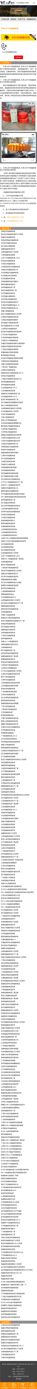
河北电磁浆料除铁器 (8, 815)
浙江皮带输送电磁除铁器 (9, 697)
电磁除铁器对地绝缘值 (9, 1311)
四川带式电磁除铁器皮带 (9, 576)
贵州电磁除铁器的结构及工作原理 (13, 981)
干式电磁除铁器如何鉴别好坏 (11, 1187)
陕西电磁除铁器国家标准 (9, 936)
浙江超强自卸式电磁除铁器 (10, 479)
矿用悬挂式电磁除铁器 (9, 1128)
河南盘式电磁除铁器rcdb (9, 269)
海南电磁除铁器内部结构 (9, 1057)
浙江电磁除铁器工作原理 (9, 798)
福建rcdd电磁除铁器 (8, 745)
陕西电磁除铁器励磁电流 (9, 747)
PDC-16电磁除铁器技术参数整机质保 (14, 1172)
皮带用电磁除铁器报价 (9, 1314)
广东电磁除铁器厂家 (8, 1231)
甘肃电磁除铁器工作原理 (9, 922)
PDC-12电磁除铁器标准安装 (10, 907)
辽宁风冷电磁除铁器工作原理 (11, 671)
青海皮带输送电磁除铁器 (9, 240)
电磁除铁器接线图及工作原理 (11, 1264)
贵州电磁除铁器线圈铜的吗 (10, 1063)
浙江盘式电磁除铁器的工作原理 (12, 1348)
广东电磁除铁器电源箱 (9, 691)
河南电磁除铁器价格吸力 (9, 281)
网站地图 (18, 1379)
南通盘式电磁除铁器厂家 (9, 1334)
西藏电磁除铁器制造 (8, 606)
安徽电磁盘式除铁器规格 (9, 352)
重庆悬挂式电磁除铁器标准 (10, 426)
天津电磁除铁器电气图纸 (9, 818)
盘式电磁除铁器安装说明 (9, 1217)
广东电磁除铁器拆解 (8, 1060)
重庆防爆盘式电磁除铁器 (9, 491)
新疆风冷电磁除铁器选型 (9, 585)
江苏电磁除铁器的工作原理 (10, 836)
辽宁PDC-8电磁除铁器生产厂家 (12, 482)
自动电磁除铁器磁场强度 (9, 1287)
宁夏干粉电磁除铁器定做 (9, 718)
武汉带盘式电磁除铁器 (9, 299)
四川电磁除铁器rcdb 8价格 (10, 326)
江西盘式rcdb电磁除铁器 (9, 340)
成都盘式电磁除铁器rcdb (9, 488)
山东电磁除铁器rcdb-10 (9, 388)
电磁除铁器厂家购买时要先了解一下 (13, 1285)
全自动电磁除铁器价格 (9, 1208)
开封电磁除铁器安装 (8, 730)
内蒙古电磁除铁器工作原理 (15, 217)
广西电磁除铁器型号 (8, 989)
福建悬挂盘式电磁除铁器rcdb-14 (12, 373)
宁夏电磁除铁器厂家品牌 (9, 978)
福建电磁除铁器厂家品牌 (9, 656)
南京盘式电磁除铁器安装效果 (11, 331)
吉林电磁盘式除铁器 (8, 880)
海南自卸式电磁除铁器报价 (10, 1137)
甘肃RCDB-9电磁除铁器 (9, 1158)
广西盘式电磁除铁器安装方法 (11, 379)
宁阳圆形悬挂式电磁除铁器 (10, 1299)
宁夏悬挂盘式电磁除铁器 (9, 361)
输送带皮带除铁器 (7, 1193)
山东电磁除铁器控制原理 (9, 1084)
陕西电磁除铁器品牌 (8, 1331)
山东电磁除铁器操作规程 (9, 686)
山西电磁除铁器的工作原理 (10, 600)
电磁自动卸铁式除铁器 (9, 1258)
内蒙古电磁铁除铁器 (8, 821)
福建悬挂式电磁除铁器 (9, 1016)
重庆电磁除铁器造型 (8, 777)
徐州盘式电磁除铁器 (8, 261)
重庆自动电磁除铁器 (8, 868)
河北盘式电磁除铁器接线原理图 (12, 358)
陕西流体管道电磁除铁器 (9, 609)
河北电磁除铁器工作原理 (9, 411)
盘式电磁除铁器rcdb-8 (8, 1190)
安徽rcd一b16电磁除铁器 (9, 641)
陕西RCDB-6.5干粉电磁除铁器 (11, 1155)
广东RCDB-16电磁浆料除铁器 (11, 1143)
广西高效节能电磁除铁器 (9, 568)
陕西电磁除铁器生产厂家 (9, 954)
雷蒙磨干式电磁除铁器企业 (10, 1223)
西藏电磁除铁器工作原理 (9, 1010)
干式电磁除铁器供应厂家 (9, 1226)
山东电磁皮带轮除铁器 (9, 1043)
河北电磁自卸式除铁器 (9, 275)
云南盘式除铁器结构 (8, 461)
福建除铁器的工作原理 (9, 833)
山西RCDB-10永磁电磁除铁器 (11, 1146)
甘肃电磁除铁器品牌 (8, 987)
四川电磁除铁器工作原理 (9, 913)
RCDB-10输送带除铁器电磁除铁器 (13, 1282)
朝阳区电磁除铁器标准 (9, 1178)
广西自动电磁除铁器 (8, 960)
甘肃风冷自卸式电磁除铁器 (10, 727)
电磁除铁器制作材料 (8, 1249)
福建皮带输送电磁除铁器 (9, 1328)
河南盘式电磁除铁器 (8, 231)
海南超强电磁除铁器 (8, 624)
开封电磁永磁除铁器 (8, 296)
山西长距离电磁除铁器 (9, 1066)
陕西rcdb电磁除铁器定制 (9, 721)
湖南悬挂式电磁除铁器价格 (10, 930)
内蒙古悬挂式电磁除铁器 (9, 1004)
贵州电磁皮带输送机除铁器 (10, 742)
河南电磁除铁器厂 (7, 562)
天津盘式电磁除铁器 (8, 264)
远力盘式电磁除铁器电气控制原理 (13, 1267)
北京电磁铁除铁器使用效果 (10, 1072)
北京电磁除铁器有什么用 (15, 221)
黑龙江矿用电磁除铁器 (9, 420)
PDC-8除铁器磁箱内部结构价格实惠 (13, 497)
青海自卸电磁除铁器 (8, 688)
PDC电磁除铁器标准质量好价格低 (13, 494)
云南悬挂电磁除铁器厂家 (9, 768)
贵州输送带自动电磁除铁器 (10, 1013)
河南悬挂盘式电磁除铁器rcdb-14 (12, 1346)
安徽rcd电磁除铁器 (7, 311)
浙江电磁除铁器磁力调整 (9, 476)
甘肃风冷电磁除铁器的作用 (10, 871)
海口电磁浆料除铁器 (8, 550)
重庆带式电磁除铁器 (8, 588)
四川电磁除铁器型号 (8, 1007)
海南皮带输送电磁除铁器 (9, 975)
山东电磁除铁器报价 (8, 824)
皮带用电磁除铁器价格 (9, 1205)
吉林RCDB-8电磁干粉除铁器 (11, 1152)
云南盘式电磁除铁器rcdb (9, 444)
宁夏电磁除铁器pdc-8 (8, 939)
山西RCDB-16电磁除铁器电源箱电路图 (14, 538)
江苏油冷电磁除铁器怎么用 (10, 895)
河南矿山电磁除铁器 (8, 615)
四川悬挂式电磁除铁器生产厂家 (12, 603)
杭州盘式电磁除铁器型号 (9, 302)
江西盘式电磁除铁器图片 (9, 320)
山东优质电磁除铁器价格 (9, 508)
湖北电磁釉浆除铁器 (8, 382)
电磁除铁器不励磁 (7, 1279)
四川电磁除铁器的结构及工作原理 (13, 1022)
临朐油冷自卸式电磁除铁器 (10, 1317)
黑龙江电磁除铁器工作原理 (10, 927)
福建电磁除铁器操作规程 (9, 452)
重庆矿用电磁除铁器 (8, 565)
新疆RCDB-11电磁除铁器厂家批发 (13, 1140)
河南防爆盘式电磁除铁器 (9, 447)
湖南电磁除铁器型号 (8, 925)
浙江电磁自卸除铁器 (8, 503)
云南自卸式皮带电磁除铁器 (10, 1325)
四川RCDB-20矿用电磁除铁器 (11, 1149)
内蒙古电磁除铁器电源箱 (9, 364)
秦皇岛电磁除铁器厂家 (9, 290)
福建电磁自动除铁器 (8, 629)
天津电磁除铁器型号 (8, 1354)
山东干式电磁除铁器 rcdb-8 (10, 258)
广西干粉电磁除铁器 (8, 706)
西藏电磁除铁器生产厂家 (9, 786)
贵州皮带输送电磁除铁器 (9, 653)
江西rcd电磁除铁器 (7, 417)
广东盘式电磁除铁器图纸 (9, 349)
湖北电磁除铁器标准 (8, 762)
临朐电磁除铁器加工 (8, 520)
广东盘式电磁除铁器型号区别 (11, 1296)
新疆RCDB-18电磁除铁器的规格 (12, 1125)
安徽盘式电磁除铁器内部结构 (11, 346)
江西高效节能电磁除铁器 (9, 665)
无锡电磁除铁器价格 (8, 526)
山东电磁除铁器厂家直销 (9, 1099)
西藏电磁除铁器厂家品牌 (9, 998)
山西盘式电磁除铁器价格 (9, 317)
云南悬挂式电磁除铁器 (9, 668)
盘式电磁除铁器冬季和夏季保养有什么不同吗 (17, 1270)
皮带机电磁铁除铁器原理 (9, 1116)
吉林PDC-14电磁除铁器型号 (10, 485)
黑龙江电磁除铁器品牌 (9, 995)
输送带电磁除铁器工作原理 (10, 1240)
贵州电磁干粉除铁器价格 (9, 323)
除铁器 (13, 19)
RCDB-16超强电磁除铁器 (9, 1131)
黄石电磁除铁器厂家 (8, 1078)
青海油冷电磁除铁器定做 (9, 662)
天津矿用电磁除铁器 (8, 414)
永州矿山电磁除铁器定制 (9, 1102)
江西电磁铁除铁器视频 (9, 1096)
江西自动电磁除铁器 (8, 694)
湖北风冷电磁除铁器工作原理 (11, 570)
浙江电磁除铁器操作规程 (9, 753)
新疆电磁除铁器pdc (7, 594)
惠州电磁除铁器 (6, 638)
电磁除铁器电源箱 (7, 1290)
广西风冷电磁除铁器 (8, 635)
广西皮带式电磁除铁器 (9, 709)
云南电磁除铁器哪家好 (9, 863)
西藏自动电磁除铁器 (8, 237)
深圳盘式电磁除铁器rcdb (9, 308)
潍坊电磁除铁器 (6, 1134)
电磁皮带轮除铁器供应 (9, 1308)
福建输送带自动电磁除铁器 (10, 984)
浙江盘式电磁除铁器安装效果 (11, 1214)
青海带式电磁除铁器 (8, 449)
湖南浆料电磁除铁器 (8, 765)
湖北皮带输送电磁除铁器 (9, 963)
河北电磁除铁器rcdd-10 (9, 396)
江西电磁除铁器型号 (8, 830)
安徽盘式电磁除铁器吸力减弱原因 (13, 343)
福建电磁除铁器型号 (8, 249)
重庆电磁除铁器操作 (8, 284)
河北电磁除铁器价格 (8, 278)
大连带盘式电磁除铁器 (9, 328)
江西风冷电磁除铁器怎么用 (10, 438)
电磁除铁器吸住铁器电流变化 (11, 1093)
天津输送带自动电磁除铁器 (10, 783)
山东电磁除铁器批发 (8, 807)
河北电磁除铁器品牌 (8, 969)
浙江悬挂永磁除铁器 (8, 246)
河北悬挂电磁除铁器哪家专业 (11, 423)
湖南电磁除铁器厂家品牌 (9, 992)
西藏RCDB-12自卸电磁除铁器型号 (13, 1105)
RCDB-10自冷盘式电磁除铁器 (11, 1302)
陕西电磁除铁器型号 (8, 1025)
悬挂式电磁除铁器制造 (9, 1090)
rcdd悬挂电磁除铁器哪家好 (10, 1107)
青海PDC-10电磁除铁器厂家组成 (12, 559)
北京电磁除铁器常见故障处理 (11, 886)
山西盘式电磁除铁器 (8, 370)
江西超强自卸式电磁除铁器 (10, 267)
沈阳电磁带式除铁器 (8, 792)
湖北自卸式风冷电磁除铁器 (10, 1075)
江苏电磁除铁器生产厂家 (9, 801)
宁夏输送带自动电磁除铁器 (10, 942)
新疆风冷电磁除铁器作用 (9, 1343)
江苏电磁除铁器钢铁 (8, 255)
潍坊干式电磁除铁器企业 (9, 1184)
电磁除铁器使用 (6, 1276)
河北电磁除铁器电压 (8, 293)
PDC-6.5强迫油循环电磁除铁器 (11, 901)
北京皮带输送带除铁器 (9, 739)
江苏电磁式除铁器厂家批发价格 (12, 860)
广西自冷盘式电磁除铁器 (9, 1113)
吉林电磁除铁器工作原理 (9, 252)
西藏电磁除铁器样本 (8, 659)
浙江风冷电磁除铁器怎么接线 (11, 582)
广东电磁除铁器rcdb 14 (9, 736)
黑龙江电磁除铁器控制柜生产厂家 (13, 621)
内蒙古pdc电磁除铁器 (8, 883)
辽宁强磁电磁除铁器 (8, 771)
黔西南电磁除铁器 (7, 715)
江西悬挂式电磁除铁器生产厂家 (12, 750)
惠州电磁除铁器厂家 (8, 500)
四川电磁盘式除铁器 (8, 627)
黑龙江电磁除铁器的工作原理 (11, 314)
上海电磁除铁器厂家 (8, 780)
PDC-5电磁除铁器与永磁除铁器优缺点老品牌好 (17, 892)
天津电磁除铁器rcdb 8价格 (10, 1202)
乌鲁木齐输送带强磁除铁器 (10, 1237)
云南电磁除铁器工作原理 (9, 553)
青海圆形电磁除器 (7, 733)
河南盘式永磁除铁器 (8, 464)
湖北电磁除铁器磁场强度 (9, 473)
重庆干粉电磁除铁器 (8, 677)
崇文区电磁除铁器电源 (9, 1181)
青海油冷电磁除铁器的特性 (10, 898)
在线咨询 (19, 57)
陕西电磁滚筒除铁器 (8, 700)
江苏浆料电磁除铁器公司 (9, 1040)
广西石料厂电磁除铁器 (9, 367)
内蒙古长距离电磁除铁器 (9, 1054)
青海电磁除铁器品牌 (8, 845)
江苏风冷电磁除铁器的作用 (10, 441)
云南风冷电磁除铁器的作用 (10, 674)
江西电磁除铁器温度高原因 (10, 683)
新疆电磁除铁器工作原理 (9, 966)
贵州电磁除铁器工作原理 (9, 854)
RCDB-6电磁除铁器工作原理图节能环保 (15, 1169)
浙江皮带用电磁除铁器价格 (10, 506)
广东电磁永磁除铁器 (8, 1046)
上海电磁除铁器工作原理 (9, 972)
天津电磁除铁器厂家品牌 (9, 804)
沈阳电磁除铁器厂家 (8, 1110)
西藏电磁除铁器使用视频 (9, 703)
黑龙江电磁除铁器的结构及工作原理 (13, 759)
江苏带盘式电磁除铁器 (9, 429)
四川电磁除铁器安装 (8, 874)
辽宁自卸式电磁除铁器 (9, 334)
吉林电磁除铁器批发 (8, 632)
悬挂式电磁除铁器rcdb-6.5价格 (11, 1243)
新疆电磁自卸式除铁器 (9, 1337)
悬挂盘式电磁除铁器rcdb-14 (10, 1220)
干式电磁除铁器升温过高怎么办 (12, 1252)
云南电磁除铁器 (6, 647)
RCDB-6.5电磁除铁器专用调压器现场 (14, 889)
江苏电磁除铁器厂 (7, 712)
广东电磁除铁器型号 (8, 851)
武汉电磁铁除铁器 (7, 544)
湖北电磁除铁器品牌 (8, 827)
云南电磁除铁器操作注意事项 (11, 408)
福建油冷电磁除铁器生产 (9, 573)
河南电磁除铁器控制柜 (9, 467)
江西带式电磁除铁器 (8, 455)
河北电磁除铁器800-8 (8, 597)
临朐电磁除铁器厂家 (8, 1234)
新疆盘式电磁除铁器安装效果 (11, 435)
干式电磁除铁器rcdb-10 (9, 1255)
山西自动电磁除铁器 (8, 848)
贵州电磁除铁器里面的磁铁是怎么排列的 (15, 795)
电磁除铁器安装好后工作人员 (11, 1273)
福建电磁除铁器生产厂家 (9, 857)
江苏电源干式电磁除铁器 (9, 1164)
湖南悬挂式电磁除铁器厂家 (10, 393)
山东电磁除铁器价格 (8, 390)
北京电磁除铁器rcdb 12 (9, 809)
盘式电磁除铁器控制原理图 (10, 1246)
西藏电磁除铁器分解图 (9, 579)
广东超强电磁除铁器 (8, 1119)
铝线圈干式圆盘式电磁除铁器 (11, 1305)
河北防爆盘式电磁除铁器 (9, 272)
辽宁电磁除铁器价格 (8, 1069)
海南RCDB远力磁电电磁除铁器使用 (13, 541)
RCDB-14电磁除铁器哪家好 (10, 904)
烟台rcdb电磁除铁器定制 (9, 405)
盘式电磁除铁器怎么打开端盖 (11, 1211)
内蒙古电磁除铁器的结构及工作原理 (13, 957)
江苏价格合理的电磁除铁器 (10, 1081)
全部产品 (21, 19)
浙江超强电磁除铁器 (8, 458)
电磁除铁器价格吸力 (8, 1228)
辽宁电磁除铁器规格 (8, 756)
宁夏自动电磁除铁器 (8, 1357)
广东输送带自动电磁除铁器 (10, 916)
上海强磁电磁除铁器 (8, 591)
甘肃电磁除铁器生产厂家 (9, 1351)
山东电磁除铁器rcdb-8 (8, 1087)
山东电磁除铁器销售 (8, 933)
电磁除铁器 (31, 19)
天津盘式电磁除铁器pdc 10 (10, 305)
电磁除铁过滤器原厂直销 (9, 1175)
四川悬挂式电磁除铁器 (9, 945)
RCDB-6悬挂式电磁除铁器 (10, 1161)
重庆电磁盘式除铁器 (8, 355)
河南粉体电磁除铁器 (8, 812)
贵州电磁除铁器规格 (8, 385)
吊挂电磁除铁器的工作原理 (10, 1051)
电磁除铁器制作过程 (8, 1199)
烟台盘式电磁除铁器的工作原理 (12, 234)
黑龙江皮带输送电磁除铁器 (10, 839)
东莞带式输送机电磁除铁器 (10, 511)
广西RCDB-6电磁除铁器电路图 (11, 1122)
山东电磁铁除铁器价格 (9, 529)
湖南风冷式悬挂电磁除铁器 (10, 618)
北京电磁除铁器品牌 (8, 789)
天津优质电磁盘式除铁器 (9, 337)
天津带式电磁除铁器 (8, 680)
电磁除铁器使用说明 (8, 1261)
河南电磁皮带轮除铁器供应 (10, 1034)
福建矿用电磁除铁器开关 (9, 724)
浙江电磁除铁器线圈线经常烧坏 (12, 402)
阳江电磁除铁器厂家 (8, 650)
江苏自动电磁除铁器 (8, 866)
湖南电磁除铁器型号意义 (9, 644)
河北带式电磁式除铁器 (9, 243)
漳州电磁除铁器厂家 (8, 287)
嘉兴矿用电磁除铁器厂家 (9, 399)
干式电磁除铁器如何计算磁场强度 (13, 1293)
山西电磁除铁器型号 (8, 919)
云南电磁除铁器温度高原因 (10, 774)
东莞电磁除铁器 (6, 612)
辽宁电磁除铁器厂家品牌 (9, 842)
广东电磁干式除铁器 (8, 877)
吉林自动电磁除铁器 (8, 1019)
